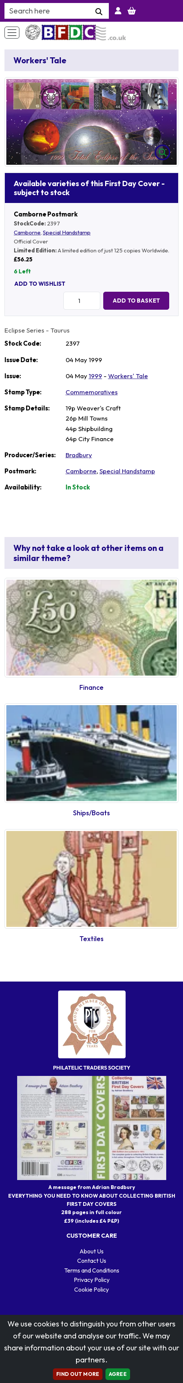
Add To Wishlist (39, 283)
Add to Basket (136, 300)
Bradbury (79, 455)
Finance (91, 687)
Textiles (91, 938)
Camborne (27, 232)
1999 (95, 376)
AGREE (118, 1374)
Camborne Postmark (46, 214)
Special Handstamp (67, 232)
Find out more (77, 1374)
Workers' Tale (128, 376)
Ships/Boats (91, 813)
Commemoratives (92, 392)
